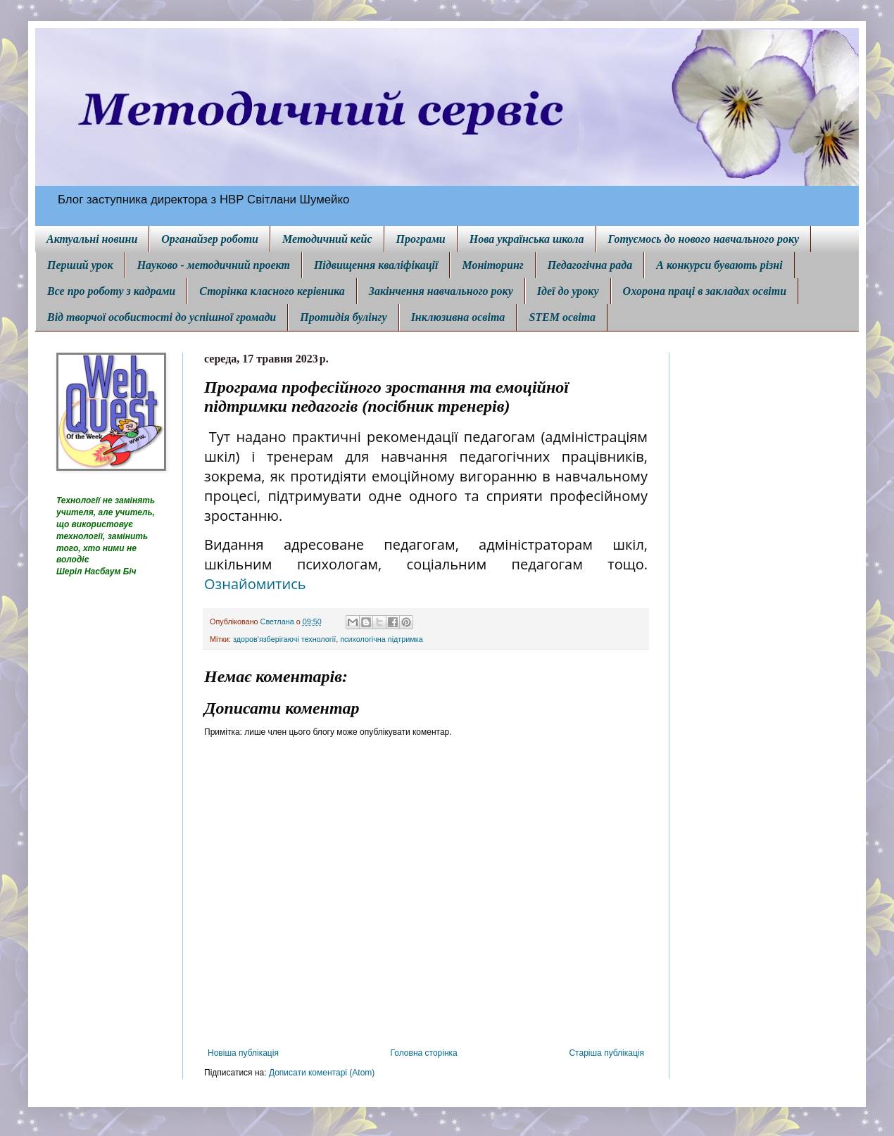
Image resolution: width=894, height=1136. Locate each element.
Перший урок (80, 265)
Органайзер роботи (209, 239)
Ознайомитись (255, 583)
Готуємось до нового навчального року (704, 239)
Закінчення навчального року (441, 291)
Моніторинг (492, 265)
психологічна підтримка (381, 639)
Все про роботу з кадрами (111, 291)
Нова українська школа (527, 239)
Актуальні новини (91, 239)
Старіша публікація (606, 1053)
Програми (421, 239)
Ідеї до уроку (568, 291)
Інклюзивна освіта (458, 317)
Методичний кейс (327, 239)
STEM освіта (562, 317)
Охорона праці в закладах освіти (705, 291)
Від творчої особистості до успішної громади (161, 317)
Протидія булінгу (343, 317)
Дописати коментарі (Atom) (321, 1073)
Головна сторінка (424, 1053)
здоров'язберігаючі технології (284, 639)
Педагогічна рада (590, 265)
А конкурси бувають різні (719, 265)
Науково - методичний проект (213, 265)
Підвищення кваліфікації (376, 265)
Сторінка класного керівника (272, 291)
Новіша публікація (243, 1053)
